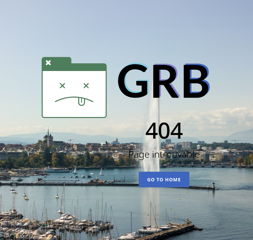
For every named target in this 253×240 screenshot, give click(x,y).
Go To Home (164, 179)
